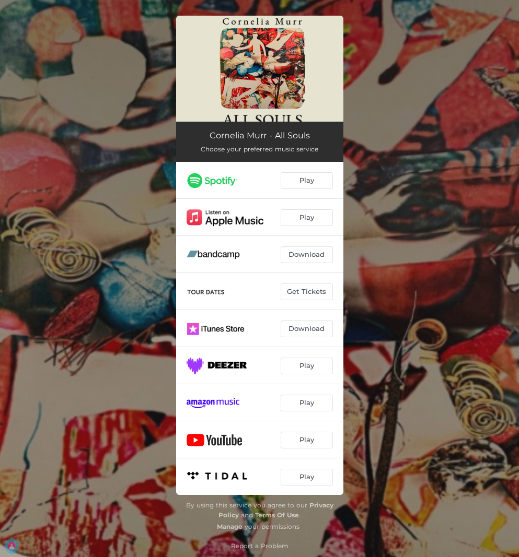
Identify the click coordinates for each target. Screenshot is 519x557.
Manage (230, 526)
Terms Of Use (277, 515)
